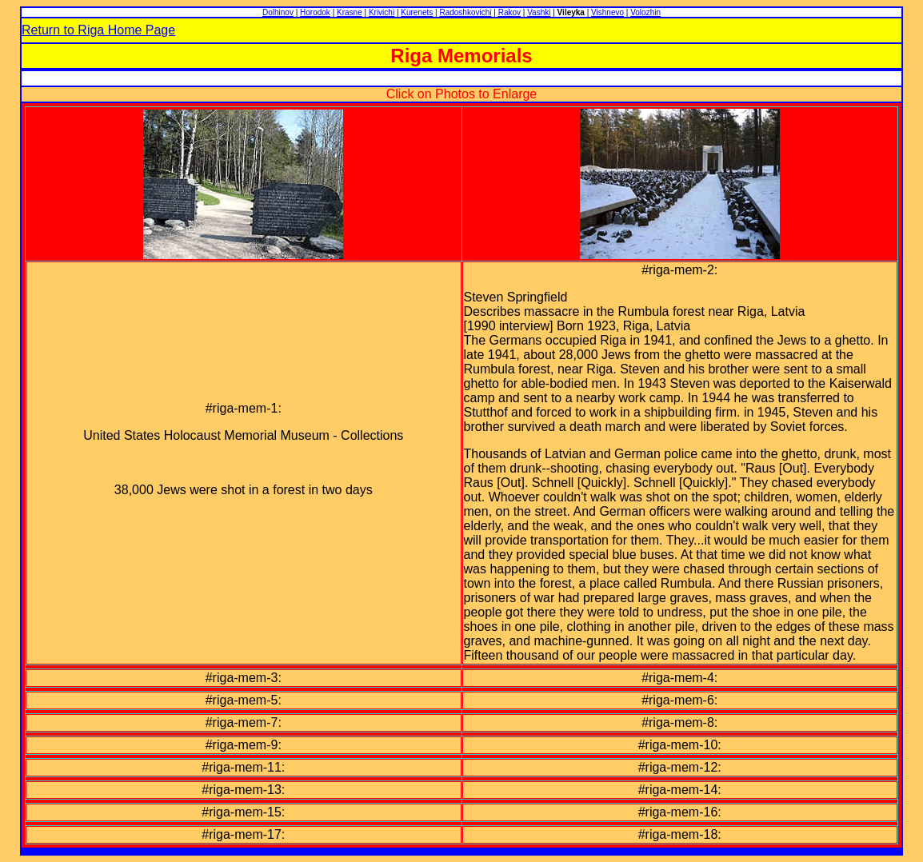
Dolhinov (278, 12)
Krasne (349, 12)
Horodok (315, 12)
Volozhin (645, 12)
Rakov (509, 12)
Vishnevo (607, 12)
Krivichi (381, 12)
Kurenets (417, 12)
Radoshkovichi (465, 12)
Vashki (538, 12)
